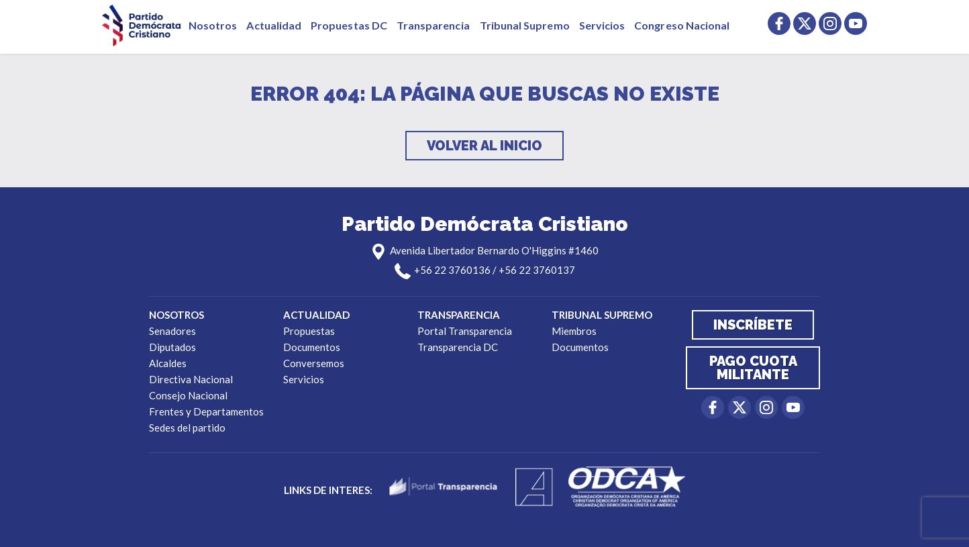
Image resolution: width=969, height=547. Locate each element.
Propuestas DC (349, 25)
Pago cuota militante (753, 368)
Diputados (172, 347)
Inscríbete (753, 325)
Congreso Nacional (681, 25)
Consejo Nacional (188, 395)
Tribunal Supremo (525, 25)
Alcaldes (168, 363)
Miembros (574, 331)
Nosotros (213, 25)
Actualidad (273, 25)
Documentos (311, 347)
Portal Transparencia (464, 331)
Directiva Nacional (191, 379)
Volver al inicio (484, 146)
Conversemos (313, 363)
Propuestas (309, 331)
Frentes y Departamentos (206, 411)
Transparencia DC (457, 347)
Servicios (602, 25)
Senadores (172, 331)
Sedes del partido (187, 427)
